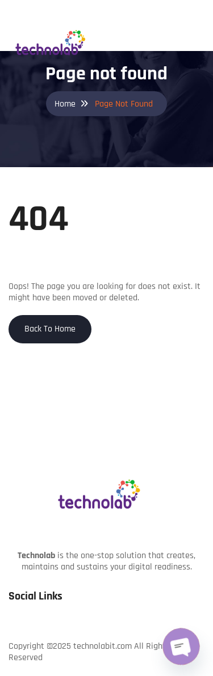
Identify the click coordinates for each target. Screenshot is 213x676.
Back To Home (50, 329)
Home (65, 104)
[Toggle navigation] (195, 22)
